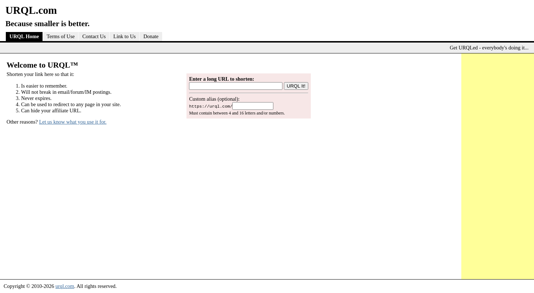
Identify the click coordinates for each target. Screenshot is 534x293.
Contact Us (93, 36)
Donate (150, 36)
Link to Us (124, 36)
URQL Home (24, 36)
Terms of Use (61, 36)
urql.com (64, 286)
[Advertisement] (496, 165)
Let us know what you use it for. (73, 122)
